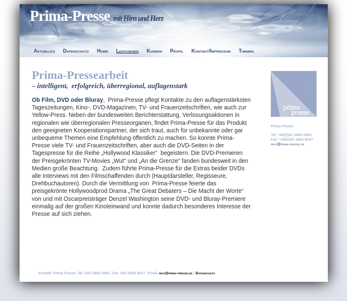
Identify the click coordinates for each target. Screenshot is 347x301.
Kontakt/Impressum (210, 51)
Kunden (154, 51)
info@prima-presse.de (288, 144)
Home (102, 51)
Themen (246, 51)
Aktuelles (44, 51)
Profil (176, 51)
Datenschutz (76, 51)
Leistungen (127, 51)
